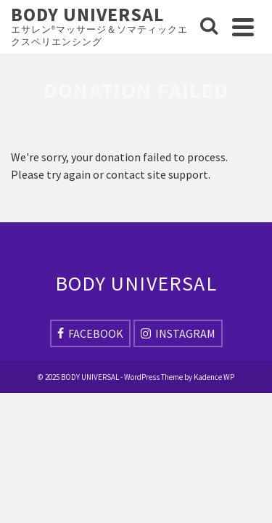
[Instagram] (178, 333)
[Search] (209, 27)
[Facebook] (90, 333)
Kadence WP (214, 377)
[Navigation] (243, 27)
